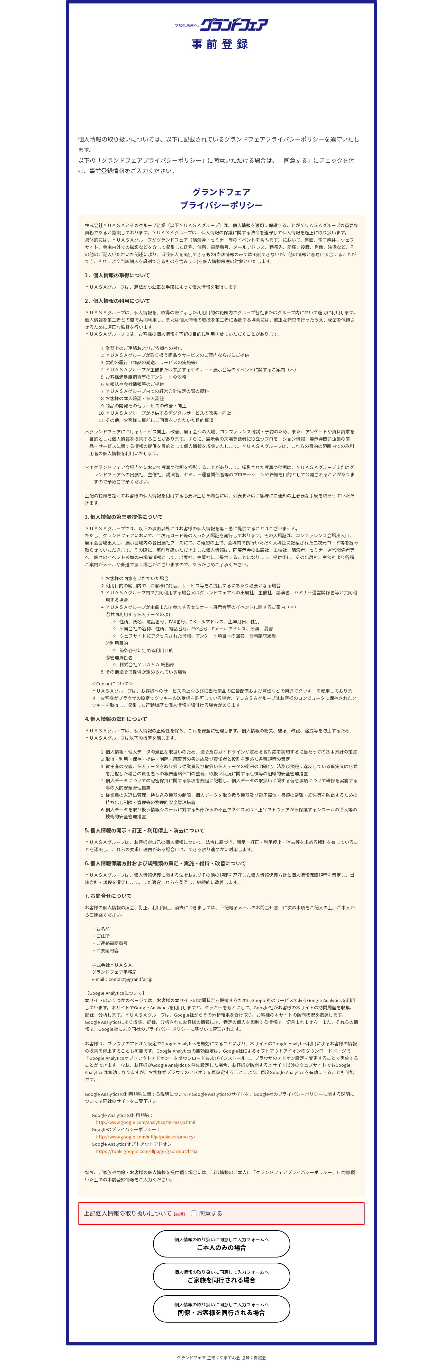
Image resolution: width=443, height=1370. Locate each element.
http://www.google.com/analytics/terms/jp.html (145, 1122)
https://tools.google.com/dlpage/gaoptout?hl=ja (146, 1151)
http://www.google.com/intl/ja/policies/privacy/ (145, 1136)
